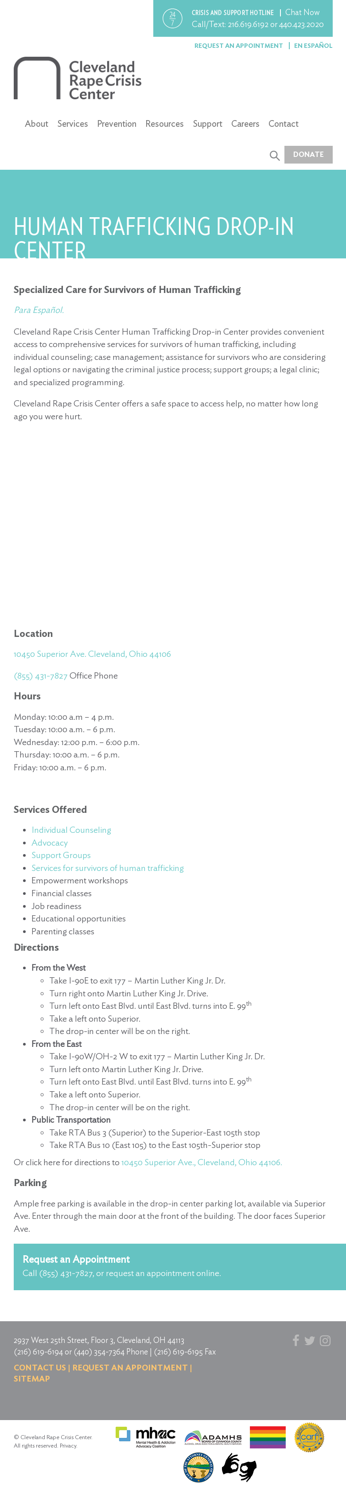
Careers (245, 123)
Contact (283, 123)
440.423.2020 (301, 24)
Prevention (116, 123)
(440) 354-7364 (99, 1351)
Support (207, 123)
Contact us (40, 1367)
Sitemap (32, 1378)
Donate (308, 154)
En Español (313, 45)
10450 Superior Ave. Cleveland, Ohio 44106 (92, 653)
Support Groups (61, 855)
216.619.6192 (248, 24)
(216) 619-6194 (38, 1351)
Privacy (68, 1445)
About (36, 123)
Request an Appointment (239, 45)
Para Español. (40, 309)
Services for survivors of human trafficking (107, 868)
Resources (164, 123)
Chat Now (302, 12)
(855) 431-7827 (41, 675)
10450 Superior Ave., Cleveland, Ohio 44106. (201, 1162)
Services (72, 123)
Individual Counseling (71, 829)
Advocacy (49, 842)
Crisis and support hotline (234, 12)
